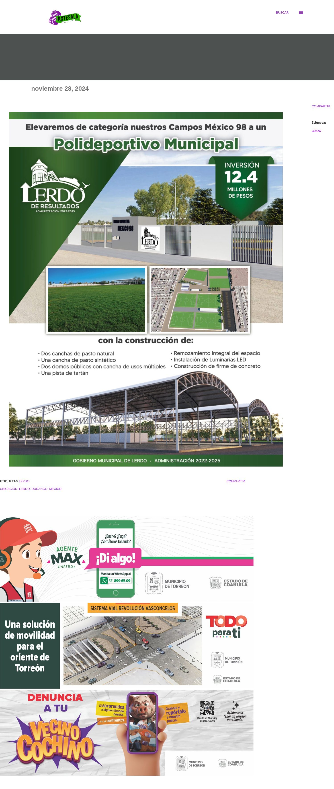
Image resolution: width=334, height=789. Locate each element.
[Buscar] (282, 12)
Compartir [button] (321, 106)
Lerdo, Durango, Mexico (40, 489)
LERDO (316, 130)
